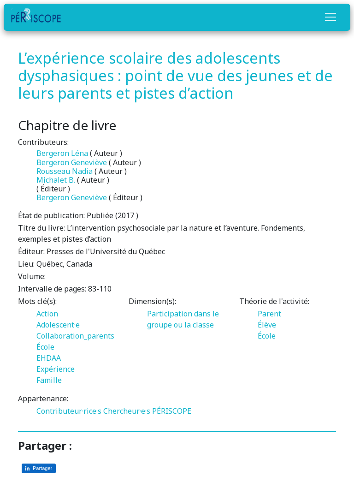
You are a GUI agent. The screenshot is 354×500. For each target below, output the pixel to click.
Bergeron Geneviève (71, 162)
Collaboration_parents (75, 336)
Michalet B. (55, 180)
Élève (267, 325)
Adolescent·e (58, 325)
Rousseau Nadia (64, 171)
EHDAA (48, 358)
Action (47, 314)
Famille (49, 380)
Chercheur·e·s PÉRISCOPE (147, 411)
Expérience (55, 369)
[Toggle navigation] (330, 17)
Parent (269, 314)
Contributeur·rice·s (68, 411)
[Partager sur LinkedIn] (39, 468)
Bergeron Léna (62, 153)
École (45, 347)
